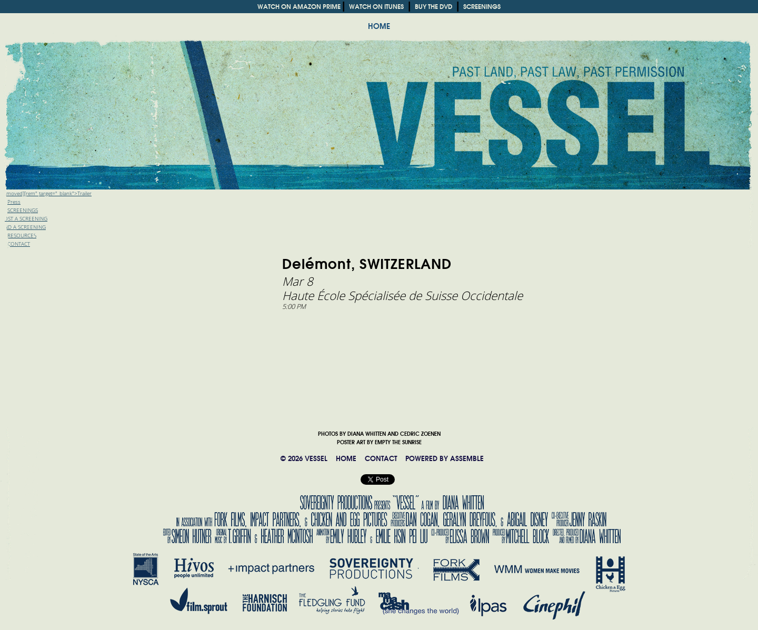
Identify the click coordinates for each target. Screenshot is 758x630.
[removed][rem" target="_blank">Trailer (46, 193)
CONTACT (381, 458)
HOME (379, 26)
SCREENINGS (482, 7)
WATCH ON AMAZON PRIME (299, 7)
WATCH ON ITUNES (376, 7)
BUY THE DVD (433, 7)
